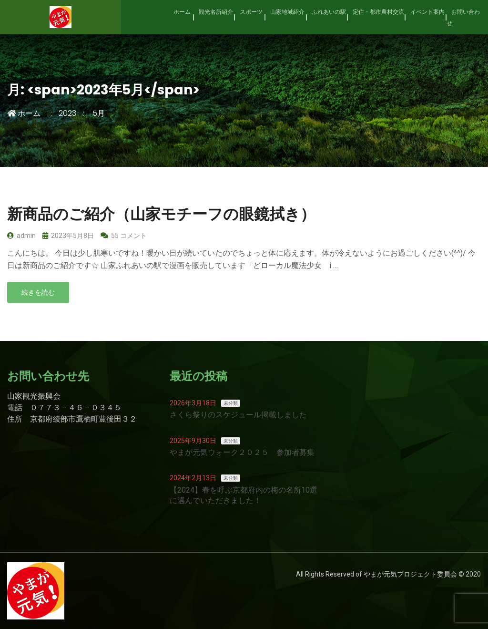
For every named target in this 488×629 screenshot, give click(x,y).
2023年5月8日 (68, 235)
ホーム (24, 113)
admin (21, 235)
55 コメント (124, 235)
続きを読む (38, 292)
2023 (67, 113)
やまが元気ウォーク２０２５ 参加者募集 (242, 452)
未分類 (231, 403)
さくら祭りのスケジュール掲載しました (238, 414)
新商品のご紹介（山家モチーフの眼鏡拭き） (161, 214)
